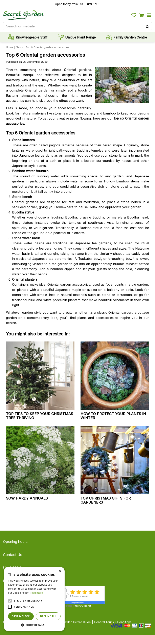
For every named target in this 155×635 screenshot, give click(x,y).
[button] (34, 625)
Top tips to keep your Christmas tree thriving (39, 416)
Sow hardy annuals (27, 498)
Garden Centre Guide (76, 622)
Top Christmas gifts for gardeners (106, 500)
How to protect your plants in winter (113, 416)
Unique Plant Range (80, 37)
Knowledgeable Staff (31, 37)
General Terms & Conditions (112, 622)
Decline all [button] (48, 616)
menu (149, 15)
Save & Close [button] (21, 616)
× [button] (60, 571)
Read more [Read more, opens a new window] (36, 592)
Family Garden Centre (130, 37)
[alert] (34, 599)
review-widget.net (83, 606)
